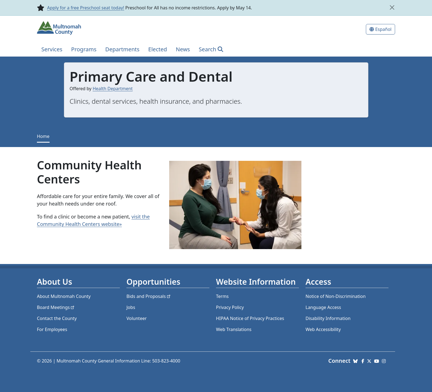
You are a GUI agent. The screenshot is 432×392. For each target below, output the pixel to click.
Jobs (130, 307)
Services (51, 49)
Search (207, 49)
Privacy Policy (230, 307)
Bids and (148, 296)
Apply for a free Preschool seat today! (85, 8)
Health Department (113, 89)
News (183, 49)
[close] (392, 7)
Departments (122, 49)
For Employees (52, 329)
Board (56, 307)
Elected (157, 49)
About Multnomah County (64, 296)
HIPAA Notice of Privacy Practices (250, 318)
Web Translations (234, 329)
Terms (222, 296)
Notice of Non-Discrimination (336, 296)
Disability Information (328, 318)
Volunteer (136, 318)
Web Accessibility (323, 329)
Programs (83, 49)
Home (43, 136)
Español (383, 29)
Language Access (323, 307)
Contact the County (57, 318)
